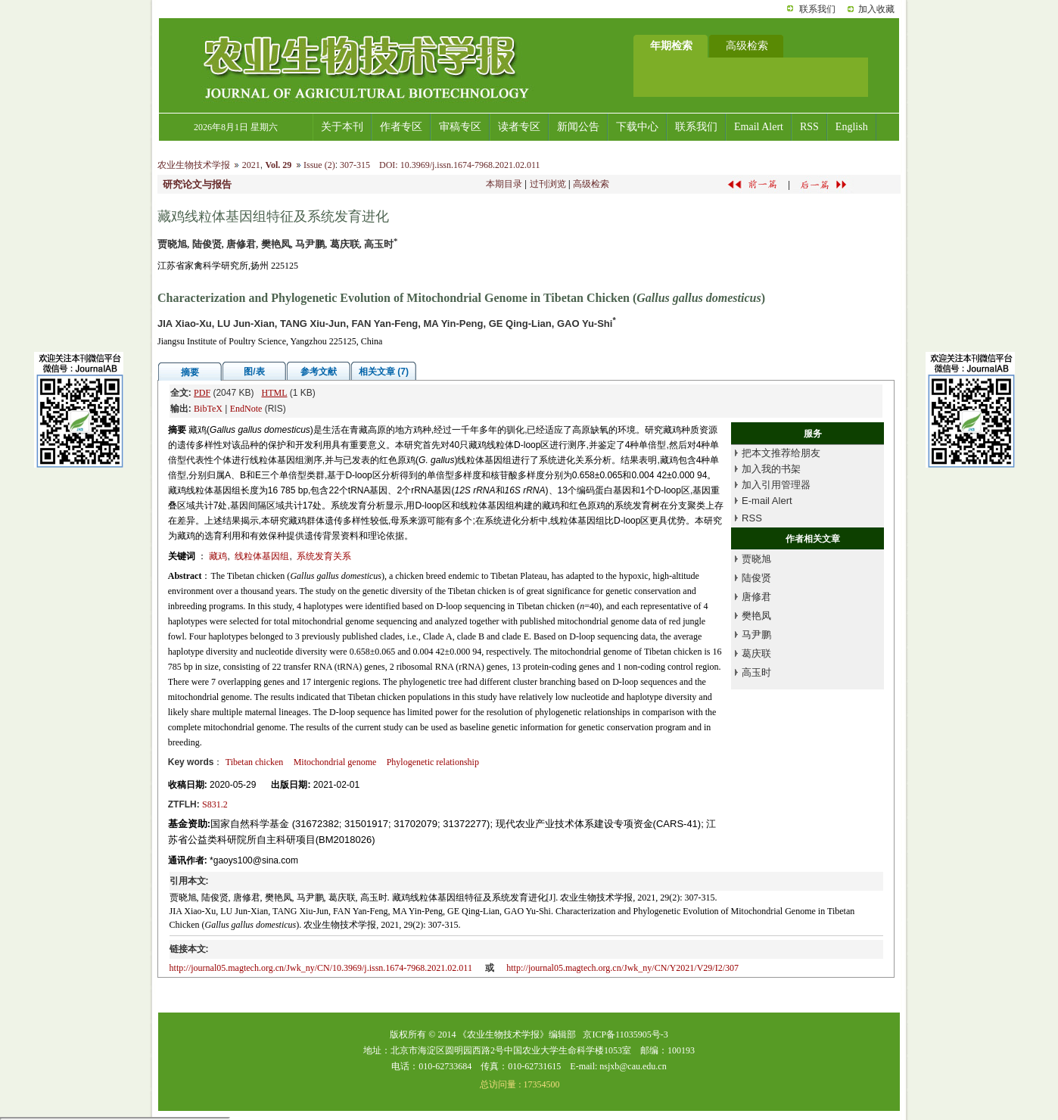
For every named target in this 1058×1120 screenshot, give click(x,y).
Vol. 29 (278, 165)
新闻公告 (578, 126)
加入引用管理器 (776, 484)
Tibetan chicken (255, 762)
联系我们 (817, 9)
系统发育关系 (324, 556)
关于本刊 (342, 126)
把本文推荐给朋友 (781, 453)
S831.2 (215, 804)
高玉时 (756, 672)
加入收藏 (876, 9)
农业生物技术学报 (193, 165)
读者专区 (519, 126)
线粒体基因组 (262, 556)
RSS (809, 126)
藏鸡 (218, 556)
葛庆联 (756, 653)
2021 (251, 165)
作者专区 (401, 126)
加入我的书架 (771, 468)
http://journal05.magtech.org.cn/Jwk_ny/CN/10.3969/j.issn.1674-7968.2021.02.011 (321, 968)
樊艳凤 (756, 615)
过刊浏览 (548, 184)
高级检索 (591, 184)
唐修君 (756, 596)
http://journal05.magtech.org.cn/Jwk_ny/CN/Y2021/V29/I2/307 (622, 968)
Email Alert (758, 126)
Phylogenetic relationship (433, 762)
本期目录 (504, 184)
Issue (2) (319, 165)
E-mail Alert (767, 500)
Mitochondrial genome (335, 762)
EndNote (246, 408)
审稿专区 (460, 126)
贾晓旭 (756, 559)
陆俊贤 (756, 577)
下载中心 (637, 126)
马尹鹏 (756, 634)
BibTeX (208, 408)
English (852, 126)
